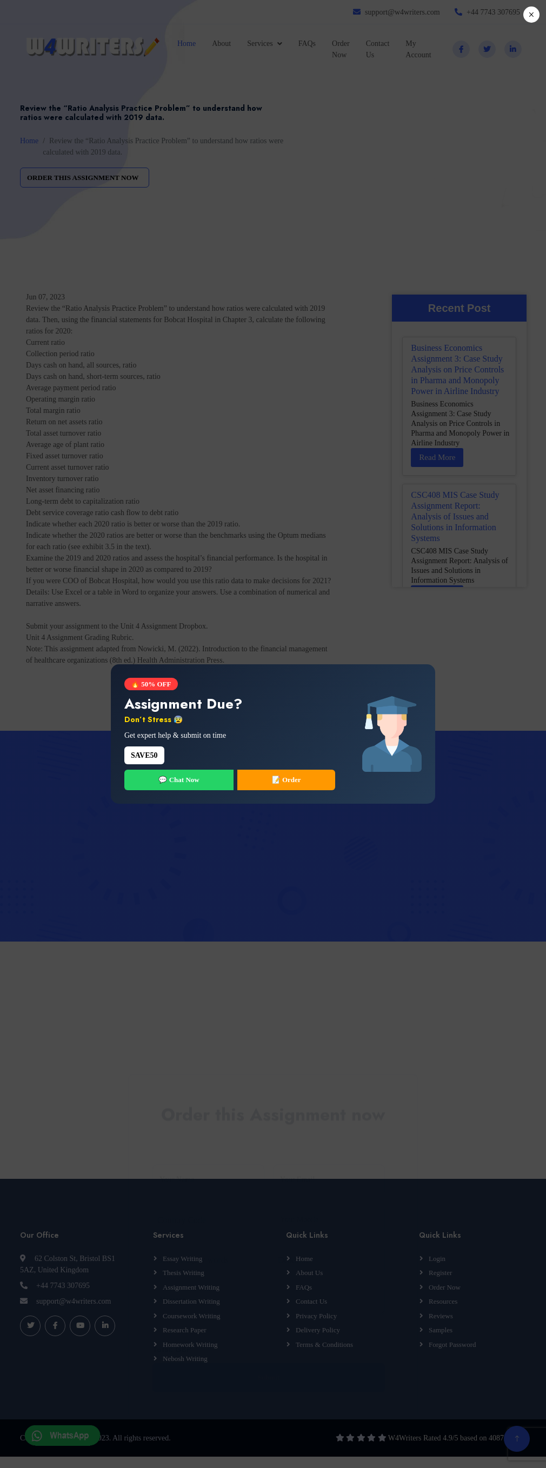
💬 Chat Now (178, 780)
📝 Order (286, 780)
